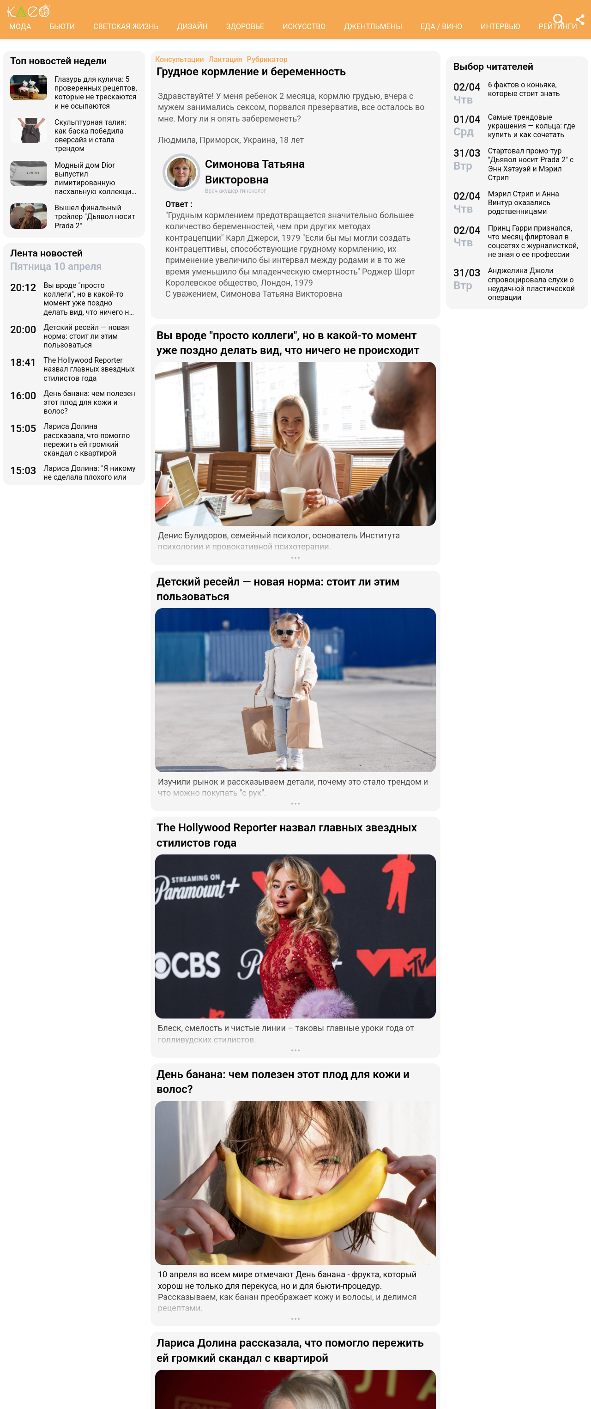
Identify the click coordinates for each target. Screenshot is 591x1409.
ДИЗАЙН (192, 26)
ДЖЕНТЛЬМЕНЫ (373, 26)
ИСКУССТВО (304, 26)
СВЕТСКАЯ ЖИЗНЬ (125, 26)
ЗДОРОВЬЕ (245, 26)
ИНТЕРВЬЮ (500, 26)
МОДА (20, 26)
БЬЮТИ (62, 26)
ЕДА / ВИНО (441, 26)
